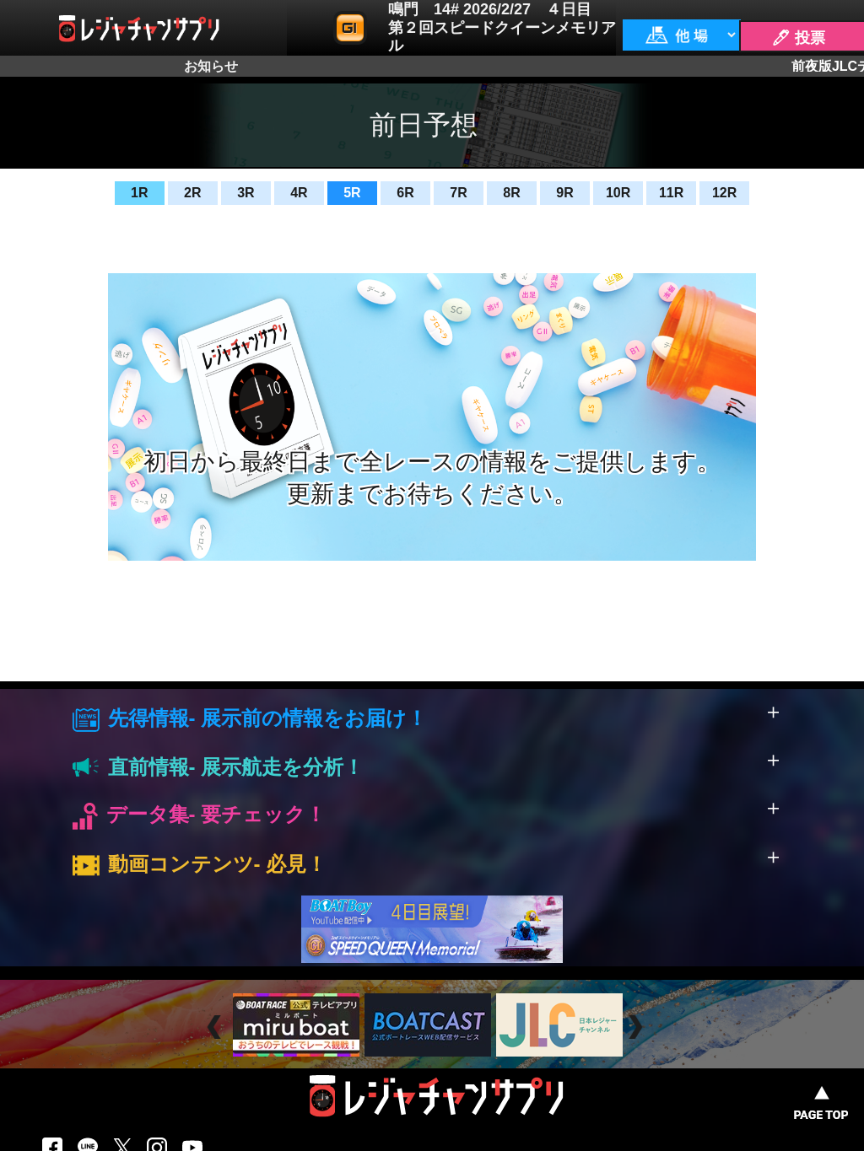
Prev (216, 1027)
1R (139, 193)
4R (298, 193)
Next (637, 1027)
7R (458, 193)
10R (618, 193)
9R (564, 193)
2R (192, 193)
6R (405, 193)
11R (671, 193)
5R (351, 193)
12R (724, 193)
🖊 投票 (798, 38)
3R (245, 193)
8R (511, 193)
